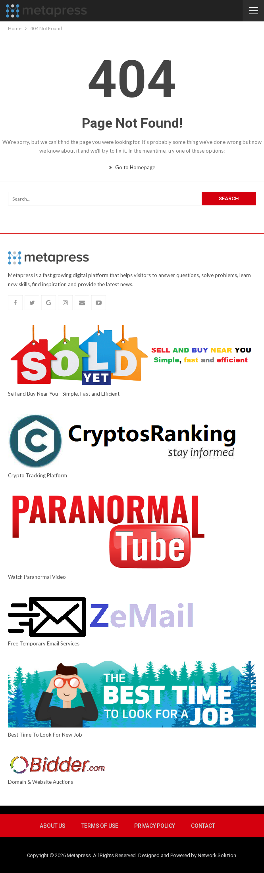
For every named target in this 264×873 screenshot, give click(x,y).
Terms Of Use (100, 826)
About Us (52, 826)
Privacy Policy (154, 826)
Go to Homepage (132, 167)
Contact (203, 826)
